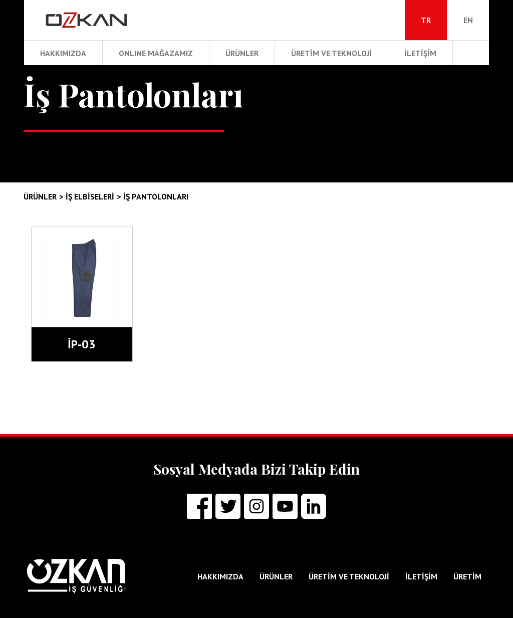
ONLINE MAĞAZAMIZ (156, 53)
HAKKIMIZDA (63, 53)
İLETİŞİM (420, 53)
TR (426, 20)
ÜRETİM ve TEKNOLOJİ (331, 53)
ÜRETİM (467, 576)
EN (468, 20)
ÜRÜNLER (242, 53)
